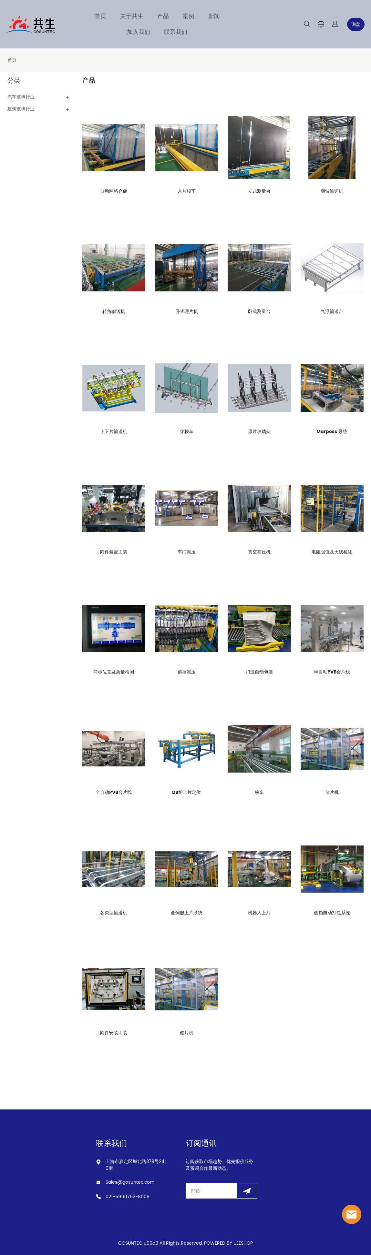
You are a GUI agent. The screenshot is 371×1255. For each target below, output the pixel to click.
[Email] (211, 1191)
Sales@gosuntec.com (130, 1182)
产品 (163, 16)
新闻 (214, 16)
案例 (188, 16)
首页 (100, 16)
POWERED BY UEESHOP (228, 1243)
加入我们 (138, 32)
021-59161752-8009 (127, 1196)
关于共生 (131, 16)
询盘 (355, 24)
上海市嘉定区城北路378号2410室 (136, 1165)
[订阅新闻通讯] (247, 1191)
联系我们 (175, 32)
